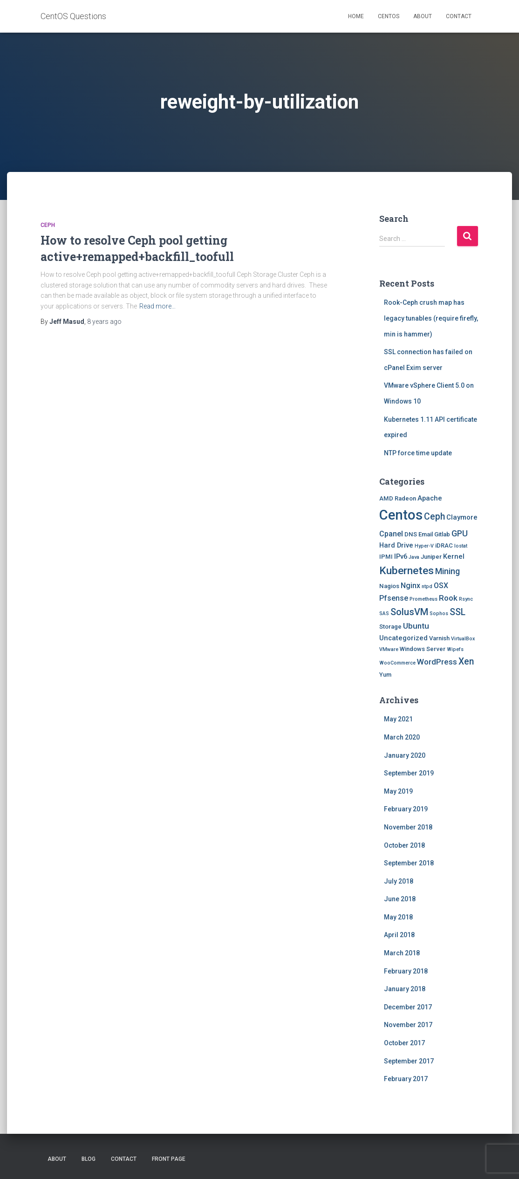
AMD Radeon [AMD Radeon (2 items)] (397, 498)
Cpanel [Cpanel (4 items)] (391, 533)
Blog (89, 1159)
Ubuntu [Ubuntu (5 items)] (416, 626)
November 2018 (408, 827)
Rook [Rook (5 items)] (448, 598)
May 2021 (398, 719)
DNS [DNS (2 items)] (410, 534)
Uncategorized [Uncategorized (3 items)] (403, 638)
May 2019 (398, 791)
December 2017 (408, 1007)
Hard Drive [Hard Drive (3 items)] (396, 545)
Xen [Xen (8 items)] (466, 661)
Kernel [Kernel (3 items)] (453, 556)
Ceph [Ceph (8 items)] (434, 516)
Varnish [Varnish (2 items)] (439, 638)
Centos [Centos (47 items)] (401, 515)
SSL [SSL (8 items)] (457, 612)
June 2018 (400, 899)
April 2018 (399, 935)
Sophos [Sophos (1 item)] (439, 613)
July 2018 (398, 881)
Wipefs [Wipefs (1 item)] (455, 649)
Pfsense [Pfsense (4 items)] (393, 598)
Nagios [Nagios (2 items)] (389, 586)
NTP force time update (418, 453)
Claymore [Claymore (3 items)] (462, 517)
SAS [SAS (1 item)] (384, 613)
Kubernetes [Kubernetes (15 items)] (406, 570)
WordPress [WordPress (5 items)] (437, 661)
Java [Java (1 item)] (414, 557)
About (422, 16)
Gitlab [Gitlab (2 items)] (442, 534)
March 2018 (402, 953)
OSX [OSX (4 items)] (441, 585)
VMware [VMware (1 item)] (388, 649)
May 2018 (398, 917)
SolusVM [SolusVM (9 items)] (409, 611)
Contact (458, 16)
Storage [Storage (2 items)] (390, 626)
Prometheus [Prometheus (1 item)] (423, 599)
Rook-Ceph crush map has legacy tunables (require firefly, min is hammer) (431, 318)
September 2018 (409, 863)
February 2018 (406, 971)
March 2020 (402, 737)
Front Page (168, 1159)
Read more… (157, 306)
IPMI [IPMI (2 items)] (386, 556)
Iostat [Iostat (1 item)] (460, 546)
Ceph (48, 225)
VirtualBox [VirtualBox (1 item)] (463, 639)
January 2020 (404, 755)
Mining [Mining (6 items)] (447, 571)
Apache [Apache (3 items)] (429, 498)
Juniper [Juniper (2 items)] (431, 556)
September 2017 (409, 1061)
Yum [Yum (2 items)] (385, 674)
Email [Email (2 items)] (425, 534)
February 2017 (406, 1079)
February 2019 (406, 809)
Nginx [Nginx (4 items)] (410, 585)
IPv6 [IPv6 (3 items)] (400, 556)
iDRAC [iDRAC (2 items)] (444, 545)
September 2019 (409, 773)
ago (104, 321)
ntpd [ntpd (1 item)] (427, 586)
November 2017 (408, 1024)
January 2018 (404, 989)
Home (356, 16)
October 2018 (404, 845)
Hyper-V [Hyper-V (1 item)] (424, 546)
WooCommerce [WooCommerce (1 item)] (397, 663)
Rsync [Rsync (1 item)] (466, 599)
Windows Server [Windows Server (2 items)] (422, 648)
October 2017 (404, 1043)
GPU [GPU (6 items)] (459, 533)
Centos (388, 16)
